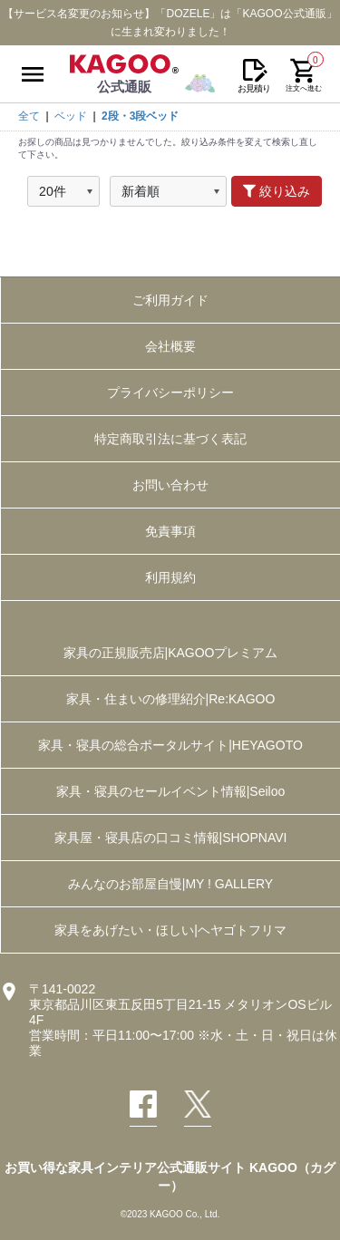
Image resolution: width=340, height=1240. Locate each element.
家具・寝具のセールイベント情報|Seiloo (171, 791)
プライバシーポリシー (170, 392)
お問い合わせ (170, 485)
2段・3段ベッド (140, 116)
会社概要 (170, 346)
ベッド (70, 116)
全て (29, 116)
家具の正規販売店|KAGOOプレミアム (170, 652)
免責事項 (170, 531)
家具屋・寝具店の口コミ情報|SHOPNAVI (170, 837)
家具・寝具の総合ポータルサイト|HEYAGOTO (170, 745)
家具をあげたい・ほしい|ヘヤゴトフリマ (170, 930)
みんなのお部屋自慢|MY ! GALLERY (170, 884)
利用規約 (170, 577)
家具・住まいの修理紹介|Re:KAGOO (171, 699)
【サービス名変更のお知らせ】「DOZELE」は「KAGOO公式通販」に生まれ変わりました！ (169, 22)
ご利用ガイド (170, 300)
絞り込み (276, 191)
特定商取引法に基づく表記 (170, 438)
